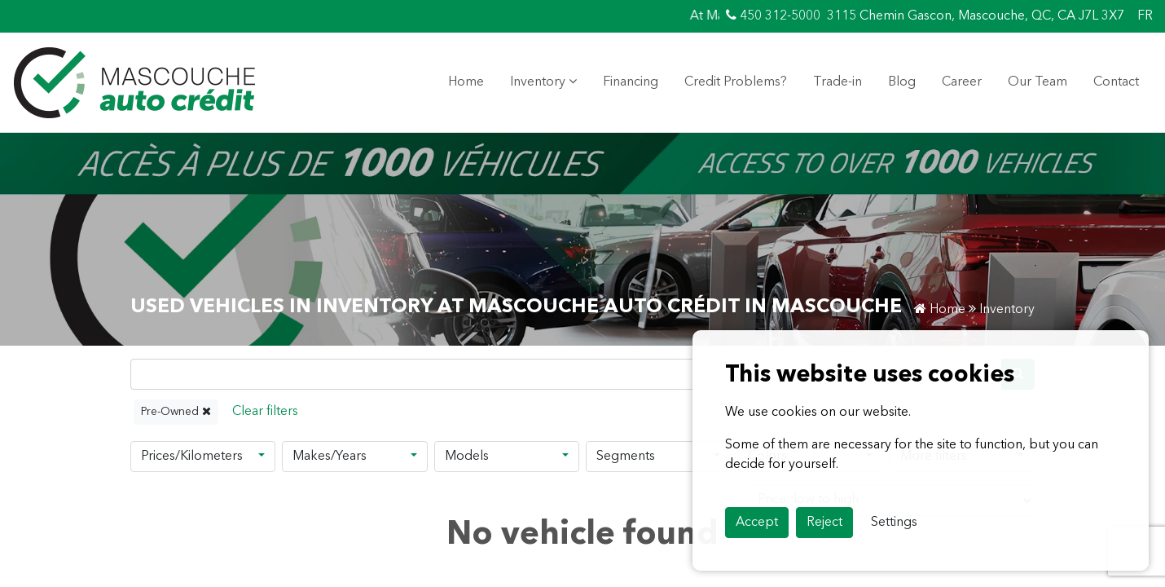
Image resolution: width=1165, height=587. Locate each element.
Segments (625, 456)
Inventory (543, 81)
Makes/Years (329, 456)
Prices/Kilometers (192, 456)
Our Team (1037, 82)
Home (466, 82)
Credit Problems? (735, 82)
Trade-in (837, 82)
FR (1145, 16)
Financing (630, 82)
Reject (824, 522)
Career (962, 82)
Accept (757, 522)
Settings (894, 522)
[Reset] (265, 412)
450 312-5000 (773, 15)
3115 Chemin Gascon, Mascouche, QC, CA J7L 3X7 (975, 16)
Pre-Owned (176, 411)
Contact (1116, 82)
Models (467, 456)
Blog (902, 82)
